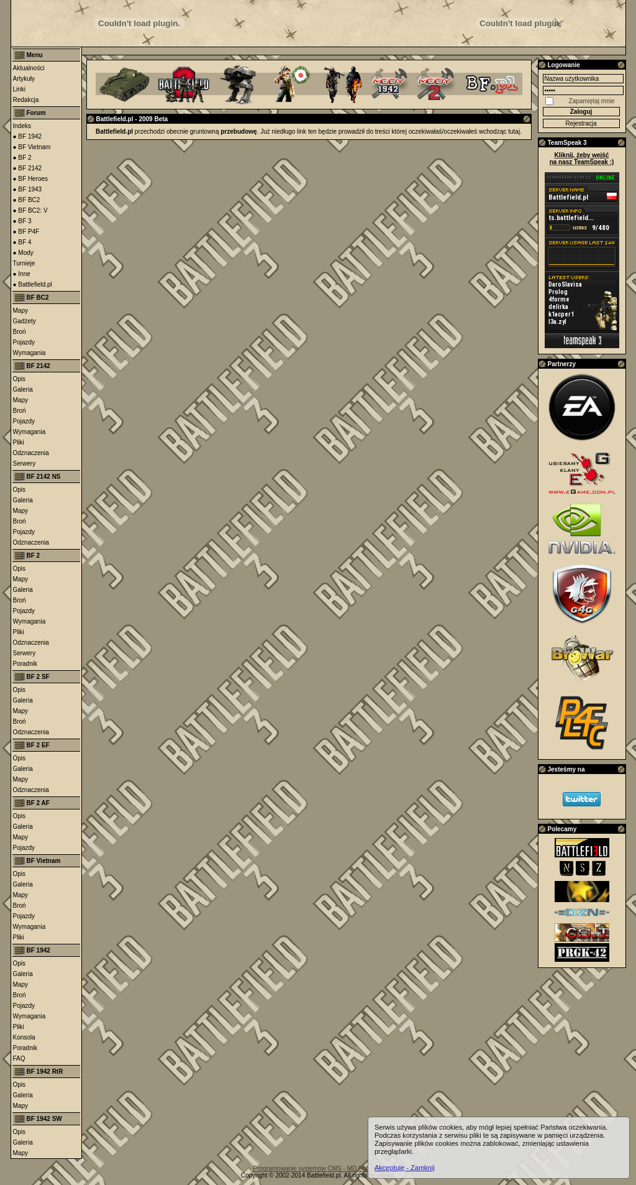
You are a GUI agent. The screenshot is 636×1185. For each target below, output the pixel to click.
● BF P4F (26, 231)
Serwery (24, 463)
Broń (19, 331)
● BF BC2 (26, 199)
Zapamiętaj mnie (592, 101)
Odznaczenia (31, 453)
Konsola (24, 1037)
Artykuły (24, 78)
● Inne (21, 273)
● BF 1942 (27, 136)
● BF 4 (22, 242)
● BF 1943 (27, 189)
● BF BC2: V (30, 210)
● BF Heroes (30, 178)
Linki (19, 89)
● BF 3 (22, 221)
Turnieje (24, 263)
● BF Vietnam (32, 147)
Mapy (20, 310)
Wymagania (29, 352)
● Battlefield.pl (32, 284)
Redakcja (26, 99)
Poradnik (25, 663)
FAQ (19, 1058)
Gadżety (24, 321)
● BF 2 (22, 157)
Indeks (22, 125)
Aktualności (29, 68)
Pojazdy (24, 342)
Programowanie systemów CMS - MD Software (318, 1168)
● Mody (23, 252)
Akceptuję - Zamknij (405, 1167)
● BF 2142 (27, 168)
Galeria (23, 389)
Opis (19, 379)
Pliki (18, 442)
